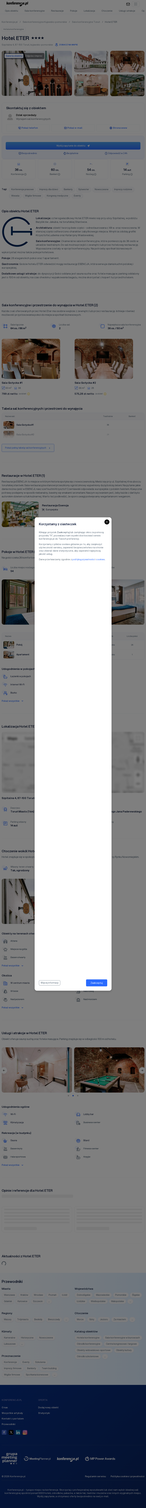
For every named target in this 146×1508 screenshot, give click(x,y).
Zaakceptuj (97, 982)
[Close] (106, 521)
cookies (100, 559)
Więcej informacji (49, 982)
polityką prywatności (83, 559)
